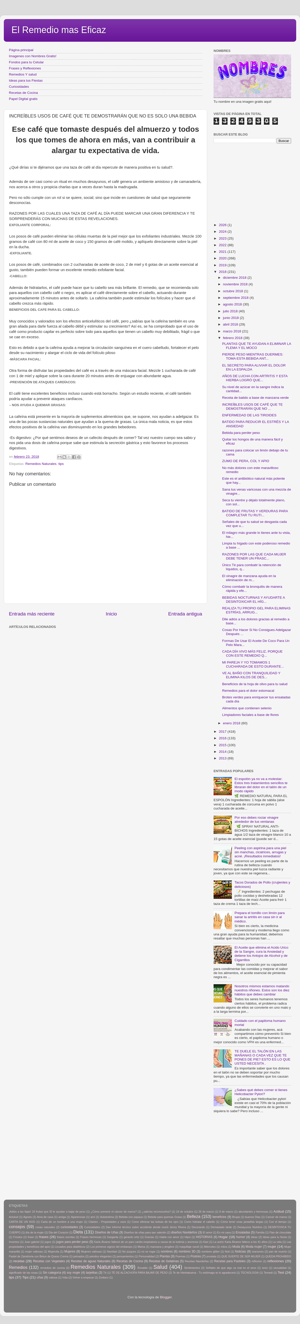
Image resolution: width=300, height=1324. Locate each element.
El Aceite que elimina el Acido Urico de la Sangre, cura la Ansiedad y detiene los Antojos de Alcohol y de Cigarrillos (261, 954)
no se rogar (148, 1251)
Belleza (193, 1216)
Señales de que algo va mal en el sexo (231, 1267)
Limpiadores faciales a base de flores (250, 715)
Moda (236, 1246)
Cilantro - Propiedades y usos (107, 1221)
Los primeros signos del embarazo (111, 1246)
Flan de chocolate (280, 1232)
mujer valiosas (34, 1251)
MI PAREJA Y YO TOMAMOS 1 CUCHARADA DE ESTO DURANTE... (253, 664)
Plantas (165, 1256)
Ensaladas (243, 1232)
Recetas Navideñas (197, 1261)
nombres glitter (210, 1251)
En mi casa (224, 1232)
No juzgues (129, 1251)
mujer (271, 1246)
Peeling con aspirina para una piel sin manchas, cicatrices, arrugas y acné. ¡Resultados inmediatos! (260, 852)
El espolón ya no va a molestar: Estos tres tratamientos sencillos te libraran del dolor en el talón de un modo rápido (261, 785)
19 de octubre (184, 1211)
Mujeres (69, 1251)
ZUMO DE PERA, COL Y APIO (245, 461)
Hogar (223, 1237)
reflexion (257, 1261)
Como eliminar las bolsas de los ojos (155, 1221)
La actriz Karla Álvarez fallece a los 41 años (240, 1241)
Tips (25, 1277)
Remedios (18, 1267)
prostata (211, 1256)
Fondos (17, 1237)
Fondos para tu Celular (26, 62)
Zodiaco (104, 1277)
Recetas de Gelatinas (164, 1261)
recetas (18, 1261)
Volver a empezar (83, 1277)
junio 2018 (231, 318)
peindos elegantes (100, 1256)
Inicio (111, 613)
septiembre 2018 (236, 298)
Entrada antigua (185, 613)
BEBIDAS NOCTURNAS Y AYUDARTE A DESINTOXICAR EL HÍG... (253, 600)
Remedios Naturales (40, 464)
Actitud (278, 1211)
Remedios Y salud (23, 74)
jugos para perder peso (72, 1242)
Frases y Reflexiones (25, 68)
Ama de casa (45, 1216)
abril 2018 (231, 324)
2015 (223, 745)
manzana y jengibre (162, 1246)
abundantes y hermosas (253, 1211)
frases (44, 1237)
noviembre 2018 (236, 284)
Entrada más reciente (32, 613)
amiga (62, 1216)
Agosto (27, 1216)
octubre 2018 (233, 291)
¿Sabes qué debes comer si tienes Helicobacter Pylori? (260, 1092)
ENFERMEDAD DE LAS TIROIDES (249, 415)
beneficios (220, 1217)
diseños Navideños (184, 1232)
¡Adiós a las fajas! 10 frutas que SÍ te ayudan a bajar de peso (47, 1211)
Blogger (166, 1297)
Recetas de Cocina (23, 93)
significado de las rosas (23, 1272)
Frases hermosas (90, 1237)
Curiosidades (19, 87)
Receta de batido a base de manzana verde (255, 398)
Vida (65, 1277)
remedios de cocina (52, 1267)
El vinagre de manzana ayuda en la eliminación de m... (249, 578)
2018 (223, 272)
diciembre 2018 (235, 277)
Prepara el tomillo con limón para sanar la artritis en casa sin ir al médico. (259, 917)
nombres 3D (187, 1251)
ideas (254, 1237)
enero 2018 (232, 723)
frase (31, 1237)
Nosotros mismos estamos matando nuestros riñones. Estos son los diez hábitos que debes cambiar (261, 990)
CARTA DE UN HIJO (22, 1221)
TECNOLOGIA (250, 1272)
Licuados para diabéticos (70, 1246)
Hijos (188, 1237)
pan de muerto (278, 1251)
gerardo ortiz (131, 1237)
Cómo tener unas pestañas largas (242, 1221)
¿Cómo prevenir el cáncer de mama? (114, 1211)
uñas (40, 1277)
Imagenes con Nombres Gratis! (32, 56)
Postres (195, 1256)
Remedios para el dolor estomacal (248, 691)
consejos (17, 1226)
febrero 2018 (233, 338)
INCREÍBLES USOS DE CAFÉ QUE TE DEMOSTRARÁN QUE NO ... (252, 406)
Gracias (149, 1237)
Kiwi (205, 1241)
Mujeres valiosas (91, 1251)
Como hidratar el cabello (199, 1221)
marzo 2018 (232, 331)
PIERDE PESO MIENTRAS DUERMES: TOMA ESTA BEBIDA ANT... (252, 356)
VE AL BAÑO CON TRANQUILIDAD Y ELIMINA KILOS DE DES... (251, 675)
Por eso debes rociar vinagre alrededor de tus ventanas (256, 819)
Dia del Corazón (59, 1232)
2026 (223, 225)
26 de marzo (206, 1211)
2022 (223, 245)
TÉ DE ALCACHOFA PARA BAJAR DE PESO (140, 1272)
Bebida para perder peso (241, 433)
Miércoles (210, 1246)
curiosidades (69, 1227)
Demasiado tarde (221, 1227)
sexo (265, 1267)
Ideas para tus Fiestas (26, 80)
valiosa (53, 1277)
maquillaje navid (189, 1246)
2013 (223, 758)
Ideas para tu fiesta (275, 1237)
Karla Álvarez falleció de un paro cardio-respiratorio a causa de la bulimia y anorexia (146, 1241)
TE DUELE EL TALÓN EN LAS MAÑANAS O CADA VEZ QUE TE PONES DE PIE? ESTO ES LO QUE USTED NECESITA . (262, 1057)
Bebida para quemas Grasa (165, 1216)
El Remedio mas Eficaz (58, 30)
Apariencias (78, 1216)
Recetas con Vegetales (49, 1261)
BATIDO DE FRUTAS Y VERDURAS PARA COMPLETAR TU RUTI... (255, 513)
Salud (160, 1267)
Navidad (112, 1251)
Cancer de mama (276, 1216)
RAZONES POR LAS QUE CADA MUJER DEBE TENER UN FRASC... (254, 556)
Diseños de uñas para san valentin (145, 1232)
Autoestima (107, 1216)
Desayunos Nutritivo (249, 1227)
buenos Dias (253, 1216)
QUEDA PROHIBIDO (278, 1256)
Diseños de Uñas (106, 1232)
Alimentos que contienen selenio (247, 708)
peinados (78, 1256)
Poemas (180, 1256)
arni (93, 1216)
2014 (223, 752)
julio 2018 (231, 311)
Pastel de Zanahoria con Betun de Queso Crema (38, 1256)
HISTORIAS (204, 1237)
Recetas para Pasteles (230, 1261)
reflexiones (275, 1261)
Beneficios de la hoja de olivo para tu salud (255, 684)
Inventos (14, 1241)
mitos (224, 1246)
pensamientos (125, 1256)
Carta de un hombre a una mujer (62, 1221)
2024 (223, 231)
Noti (227, 1251)
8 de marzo (226, 1211)
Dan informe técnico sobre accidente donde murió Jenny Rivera (146, 1227)
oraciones (258, 1251)
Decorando (198, 1227)
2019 (223, 265)
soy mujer (73, 1272)
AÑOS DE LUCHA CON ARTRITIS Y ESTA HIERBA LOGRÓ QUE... (255, 378)
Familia (260, 1232)
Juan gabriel (31, 1241)
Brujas (236, 1216)
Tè (105, 1272)
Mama (141, 1246)
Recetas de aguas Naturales (91, 1261)
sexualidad (280, 1267)
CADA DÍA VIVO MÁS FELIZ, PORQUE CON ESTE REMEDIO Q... (252, 653)
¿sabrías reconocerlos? (156, 1211)
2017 (223, 731)
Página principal (21, 50)
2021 (223, 252)
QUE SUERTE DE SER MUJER (241, 1256)
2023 (223, 238)
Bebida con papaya (131, 1216)
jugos (47, 1241)
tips (61, 464)
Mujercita (53, 1251)
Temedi (268, 1272)
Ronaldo (142, 1267)
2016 (223, 738)
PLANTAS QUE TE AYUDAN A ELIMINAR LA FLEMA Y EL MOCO (256, 346)
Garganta (112, 1237)
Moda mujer (254, 1246)
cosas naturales (45, 1227)
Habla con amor (169, 1237)
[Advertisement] (91, 641)
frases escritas (66, 1237)
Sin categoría (52, 1272)
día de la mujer (35, 1232)
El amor (207, 1232)
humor (240, 1237)
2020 (223, 258)
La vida (277, 1241)
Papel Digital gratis (23, 99)
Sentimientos (192, 1267)
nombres (167, 1251)
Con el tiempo (278, 1221)
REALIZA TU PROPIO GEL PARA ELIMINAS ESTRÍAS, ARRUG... (256, 610)
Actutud (13, 1216)
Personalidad (147, 1256)
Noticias (240, 1251)
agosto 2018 (233, 304)
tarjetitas (92, 1272)
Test (281, 1272)
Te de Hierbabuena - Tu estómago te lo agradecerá (204, 1272)
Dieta (78, 1232)
